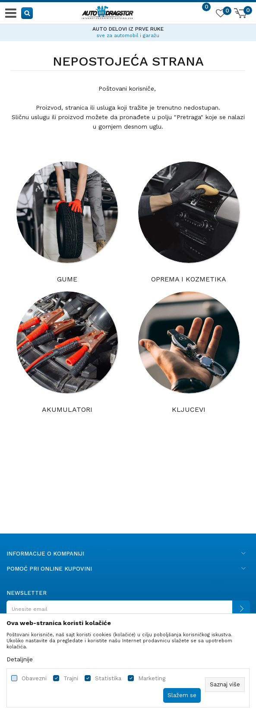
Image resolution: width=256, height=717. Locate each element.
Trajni (70, 678)
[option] (128, 31)
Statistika (108, 678)
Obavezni (34, 678)
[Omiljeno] (220, 14)
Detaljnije (19, 659)
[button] (27, 13)
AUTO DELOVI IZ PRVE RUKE (128, 29)
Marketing (151, 678)
